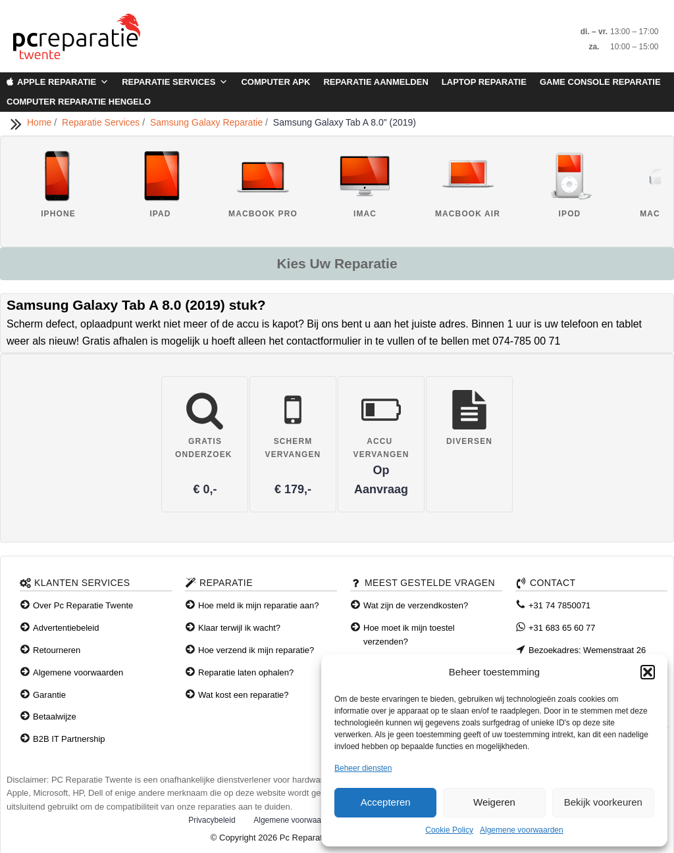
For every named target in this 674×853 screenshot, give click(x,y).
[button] (647, 672)
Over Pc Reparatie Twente (83, 605)
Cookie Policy (449, 830)
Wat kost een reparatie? (243, 695)
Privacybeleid (211, 820)
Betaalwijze (54, 716)
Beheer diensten (363, 768)
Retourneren (56, 650)
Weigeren (494, 802)
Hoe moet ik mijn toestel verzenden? (409, 634)
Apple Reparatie (63, 82)
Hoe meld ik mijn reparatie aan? (258, 605)
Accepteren (386, 802)
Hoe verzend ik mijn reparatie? (256, 650)
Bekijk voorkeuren (603, 802)
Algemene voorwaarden (521, 830)
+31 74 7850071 (559, 605)
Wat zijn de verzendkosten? (415, 605)
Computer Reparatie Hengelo (79, 102)
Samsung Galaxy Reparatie (207, 122)
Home (40, 122)
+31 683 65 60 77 (562, 628)
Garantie (49, 695)
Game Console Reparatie (600, 82)
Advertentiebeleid (66, 628)
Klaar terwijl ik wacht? (239, 628)
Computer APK (275, 82)
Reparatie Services (175, 82)
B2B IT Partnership (69, 739)
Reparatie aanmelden (375, 82)
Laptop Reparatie (484, 82)
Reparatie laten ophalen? (246, 672)
